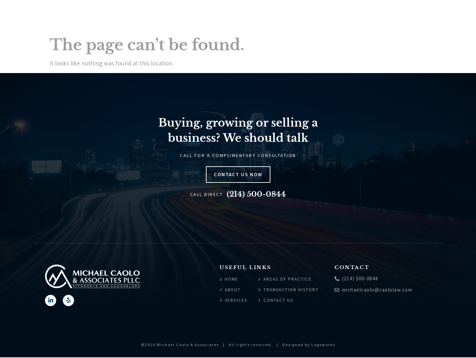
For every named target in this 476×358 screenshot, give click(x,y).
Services (286, 17)
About (258, 17)
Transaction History (391, 17)
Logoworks (323, 345)
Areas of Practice (330, 17)
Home (235, 17)
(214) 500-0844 (256, 194)
